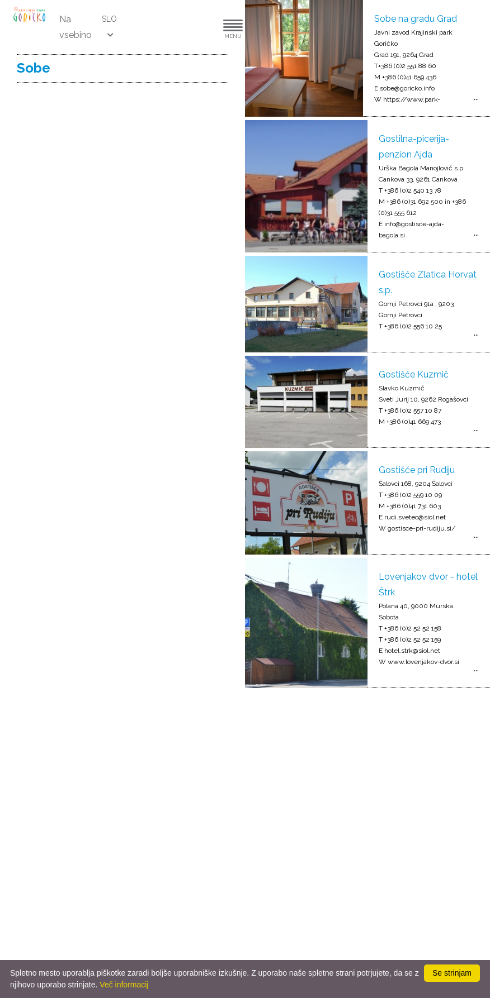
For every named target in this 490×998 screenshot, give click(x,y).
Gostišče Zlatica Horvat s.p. (428, 282)
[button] (199, 27)
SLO (109, 19)
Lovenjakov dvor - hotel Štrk (428, 584)
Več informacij (124, 984)
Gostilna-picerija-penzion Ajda (414, 146)
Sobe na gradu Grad (415, 18)
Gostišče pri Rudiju (417, 470)
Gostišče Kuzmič (414, 374)
